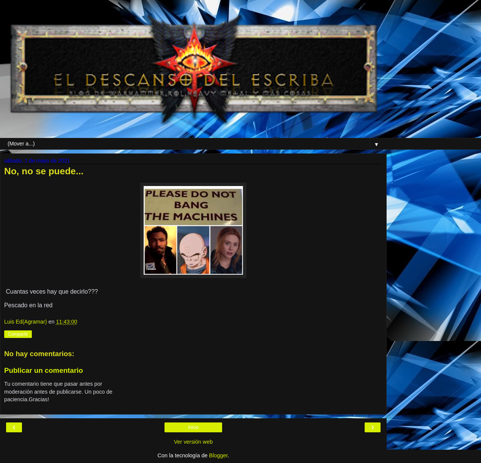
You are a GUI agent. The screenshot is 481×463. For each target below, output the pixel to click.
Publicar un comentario (43, 370)
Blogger (218, 455)
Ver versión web (193, 442)
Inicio (193, 427)
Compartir (18, 334)
